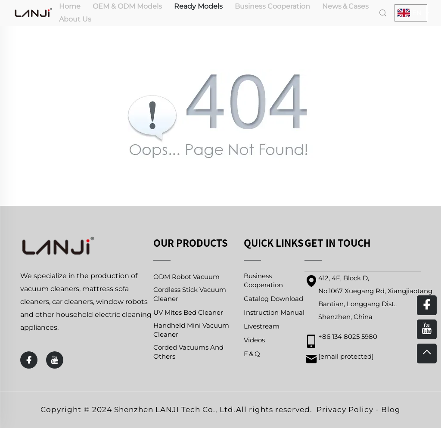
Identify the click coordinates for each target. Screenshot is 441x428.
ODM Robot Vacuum (186, 277)
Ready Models (198, 6)
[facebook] (28, 360)
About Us (75, 19)
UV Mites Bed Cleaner (188, 312)
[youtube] (54, 360)
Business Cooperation (272, 6)
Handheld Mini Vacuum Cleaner (191, 329)
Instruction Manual (274, 312)
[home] (33, 12)
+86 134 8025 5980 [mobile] (347, 336)
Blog (391, 409)
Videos (254, 340)
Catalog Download (273, 299)
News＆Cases (345, 6)
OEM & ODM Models (127, 6)
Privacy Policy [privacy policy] (345, 409)
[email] (346, 356)
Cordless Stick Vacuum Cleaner (189, 294)
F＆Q (252, 354)
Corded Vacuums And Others (188, 351)
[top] (427, 353)
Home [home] (70, 6)
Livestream (262, 326)
